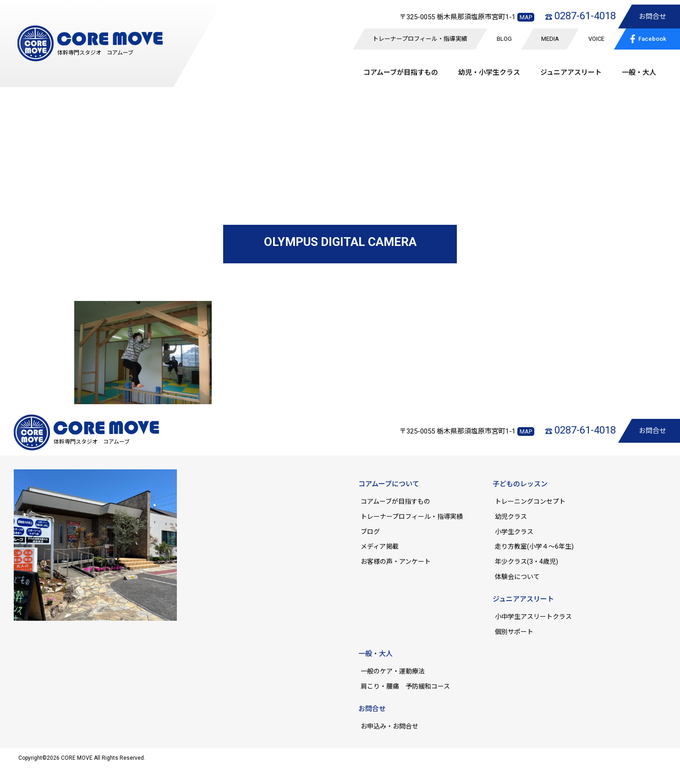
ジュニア (571, 72)
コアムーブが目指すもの (395, 501)
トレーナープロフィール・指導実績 (420, 38)
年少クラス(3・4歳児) (526, 561)
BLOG (504, 38)
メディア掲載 (380, 546)
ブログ (370, 531)
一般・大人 (639, 72)
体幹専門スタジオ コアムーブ (95, 53)
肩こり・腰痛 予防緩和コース (405, 686)
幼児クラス (511, 516)
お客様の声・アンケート (396, 561)
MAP (526, 17)
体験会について (517, 576)
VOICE (596, 38)
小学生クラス (514, 531)
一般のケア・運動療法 (393, 671)
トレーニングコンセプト (530, 501)
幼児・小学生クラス (489, 72)
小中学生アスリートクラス (533, 616)
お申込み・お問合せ (389, 726)
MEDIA (550, 38)
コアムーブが (400, 72)
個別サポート (514, 631)
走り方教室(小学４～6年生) (537, 546)
